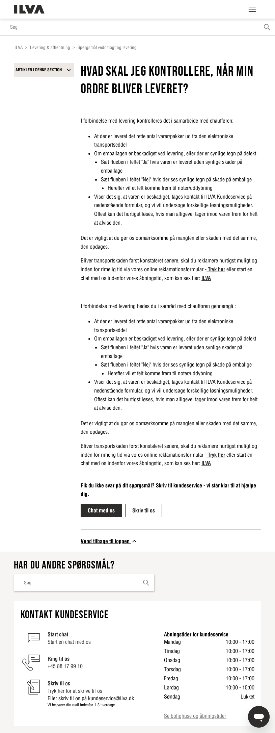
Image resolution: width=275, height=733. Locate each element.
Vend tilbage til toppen (109, 541)
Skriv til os (143, 510)
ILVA (19, 47)
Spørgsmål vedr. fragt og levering (107, 47)
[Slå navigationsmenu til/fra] (252, 9)
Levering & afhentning (50, 47)
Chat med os (101, 510)
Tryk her (216, 269)
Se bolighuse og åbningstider (195, 715)
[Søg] (137, 27)
